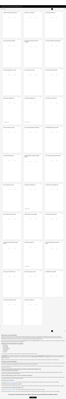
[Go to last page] (65, 9)
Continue (33, 397)
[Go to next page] (63, 9)
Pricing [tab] (14, 17)
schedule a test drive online (11, 389)
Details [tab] (9, 17)
